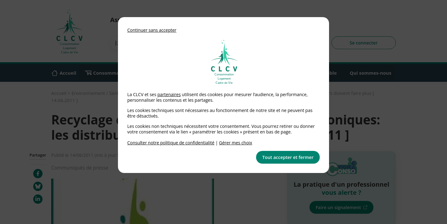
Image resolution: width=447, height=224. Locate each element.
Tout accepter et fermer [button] (288, 157)
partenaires (169, 94)
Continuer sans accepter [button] (151, 30)
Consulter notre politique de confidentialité (170, 143)
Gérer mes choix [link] (235, 143)
